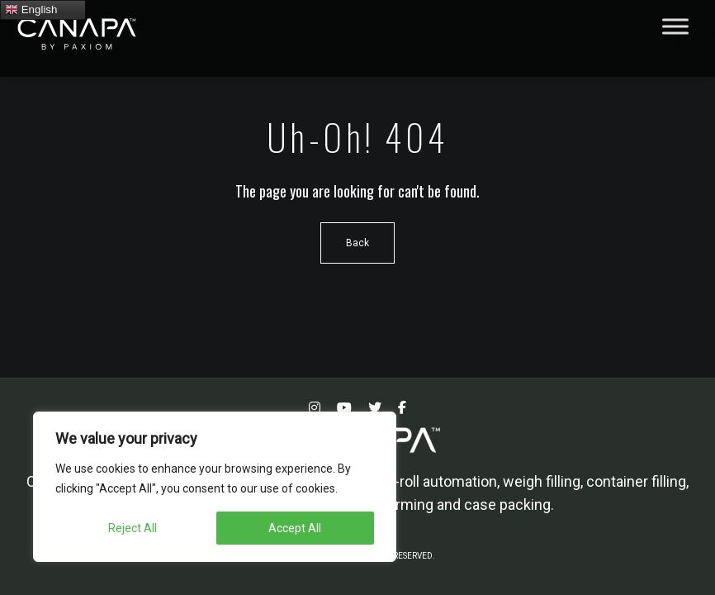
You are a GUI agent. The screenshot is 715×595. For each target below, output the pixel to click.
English (31, 10)
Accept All (294, 528)
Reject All (132, 528)
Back (357, 243)
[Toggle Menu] (675, 26)
